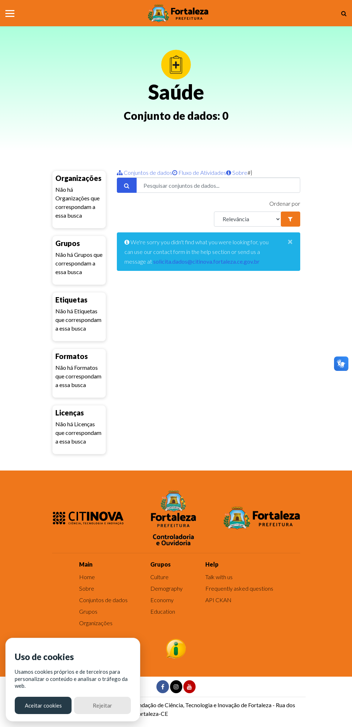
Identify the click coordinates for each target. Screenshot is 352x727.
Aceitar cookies (43, 705)
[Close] (290, 241)
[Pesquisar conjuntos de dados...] (218, 185)
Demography (166, 588)
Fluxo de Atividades (199, 172)
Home (87, 576)
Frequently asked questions (239, 588)
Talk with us (219, 576)
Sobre (236, 172)
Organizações (96, 622)
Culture (159, 576)
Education (162, 611)
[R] (248, 219)
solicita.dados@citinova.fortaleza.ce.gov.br (206, 261)
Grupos (88, 611)
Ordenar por (284, 203)
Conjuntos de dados (144, 172)
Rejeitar (102, 705)
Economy (162, 599)
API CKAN (218, 599)
